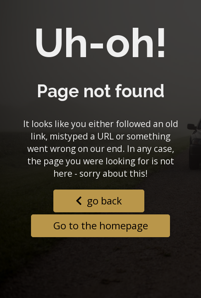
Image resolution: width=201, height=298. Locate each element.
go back (99, 200)
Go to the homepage (100, 225)
